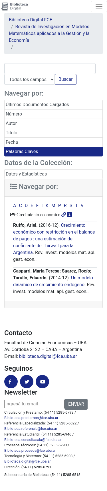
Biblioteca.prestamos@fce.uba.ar (31, 418)
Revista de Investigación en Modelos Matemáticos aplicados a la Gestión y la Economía (49, 33)
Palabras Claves (22, 151)
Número (14, 114)
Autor (11, 123)
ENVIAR (76, 404)
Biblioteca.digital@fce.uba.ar (27, 461)
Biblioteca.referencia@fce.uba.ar (30, 428)
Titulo (11, 132)
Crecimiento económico (37, 214)
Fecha (12, 142)
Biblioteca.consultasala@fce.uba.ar (33, 440)
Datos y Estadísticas (26, 174)
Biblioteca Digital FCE (30, 19)
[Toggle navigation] (99, 6)
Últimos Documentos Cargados (37, 104)
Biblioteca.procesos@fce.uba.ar (30, 450)
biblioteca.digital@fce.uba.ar (48, 356)
